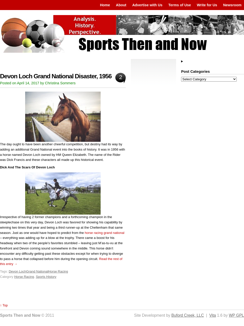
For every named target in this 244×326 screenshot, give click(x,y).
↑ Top (4, 305)
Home (105, 5)
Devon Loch (17, 271)
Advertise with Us (147, 5)
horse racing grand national (105, 233)
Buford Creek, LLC (187, 315)
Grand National (37, 271)
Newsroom (232, 5)
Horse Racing (58, 271)
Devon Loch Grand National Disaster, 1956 (55, 76)
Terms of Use (179, 5)
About (121, 5)
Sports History (46, 277)
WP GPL (236, 315)
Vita (212, 315)
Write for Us (207, 5)
